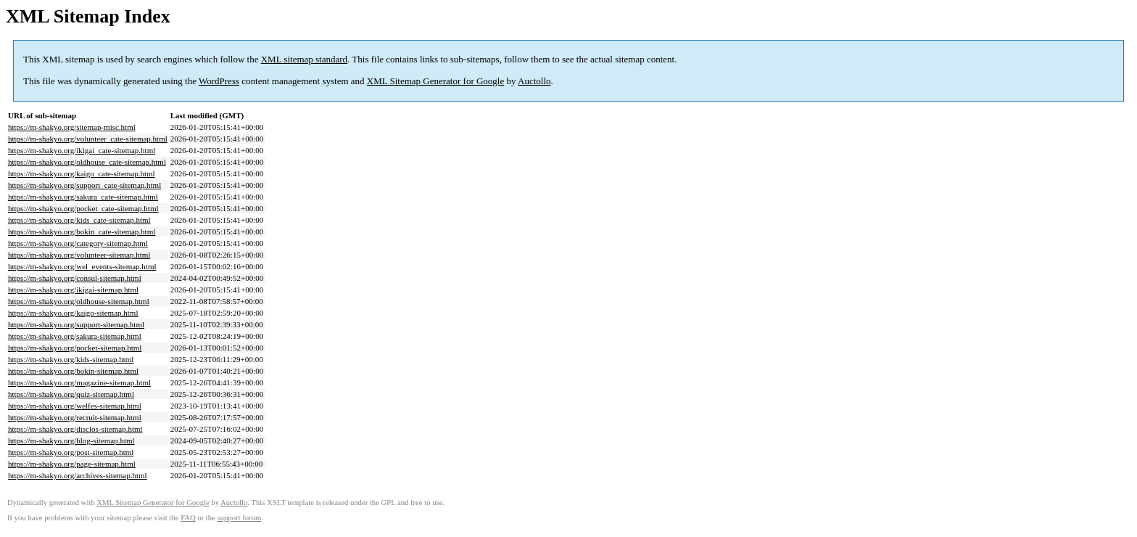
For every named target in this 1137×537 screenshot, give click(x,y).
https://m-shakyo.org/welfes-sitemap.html (74, 405)
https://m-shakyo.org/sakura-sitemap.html (74, 336)
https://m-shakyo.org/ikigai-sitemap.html (73, 289)
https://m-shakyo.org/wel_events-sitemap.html (82, 266)
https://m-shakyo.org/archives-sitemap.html (77, 475)
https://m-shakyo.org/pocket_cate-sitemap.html (83, 208)
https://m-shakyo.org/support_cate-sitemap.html (84, 185)
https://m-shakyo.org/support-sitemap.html (76, 324)
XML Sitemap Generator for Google (435, 80)
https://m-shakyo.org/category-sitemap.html (78, 243)
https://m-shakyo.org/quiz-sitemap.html (71, 394)
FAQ (188, 518)
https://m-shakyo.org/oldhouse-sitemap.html (78, 301)
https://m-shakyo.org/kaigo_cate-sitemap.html (81, 173)
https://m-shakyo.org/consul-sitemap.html (74, 278)
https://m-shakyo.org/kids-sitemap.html (70, 359)
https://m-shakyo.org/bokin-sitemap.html (73, 370)
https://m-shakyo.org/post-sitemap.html (70, 452)
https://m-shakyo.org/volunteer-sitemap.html (79, 254)
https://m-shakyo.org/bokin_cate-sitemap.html (81, 231)
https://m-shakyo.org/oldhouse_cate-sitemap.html (87, 161)
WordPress (219, 80)
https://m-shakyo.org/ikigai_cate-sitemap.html (81, 150)
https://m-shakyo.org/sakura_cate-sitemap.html (83, 196)
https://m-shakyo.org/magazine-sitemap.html (79, 382)
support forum (240, 518)
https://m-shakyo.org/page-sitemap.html (72, 463)
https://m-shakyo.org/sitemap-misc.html (72, 127)
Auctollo (534, 80)
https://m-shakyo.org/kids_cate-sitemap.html (79, 220)
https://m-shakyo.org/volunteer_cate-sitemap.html (88, 138)
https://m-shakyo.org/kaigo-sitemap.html (73, 312)
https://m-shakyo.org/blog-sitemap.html (71, 440)
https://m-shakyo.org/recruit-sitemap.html (74, 417)
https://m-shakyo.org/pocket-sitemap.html (74, 347)
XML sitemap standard (304, 59)
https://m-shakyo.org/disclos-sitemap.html (75, 429)
